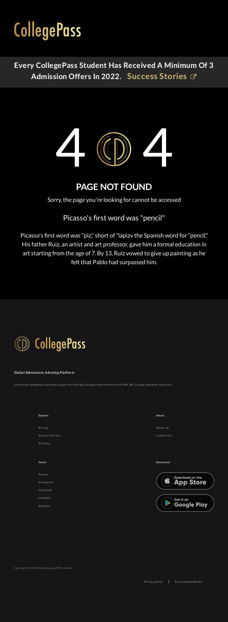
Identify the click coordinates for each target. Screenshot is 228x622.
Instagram (46, 482)
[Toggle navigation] (204, 32)
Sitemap (44, 443)
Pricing (44, 427)
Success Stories (49, 435)
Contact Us (164, 435)
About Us (162, 427)
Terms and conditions (189, 581)
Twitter (44, 474)
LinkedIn (45, 498)
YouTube (44, 506)
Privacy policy (153, 581)
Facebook (45, 490)
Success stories (161, 76)
